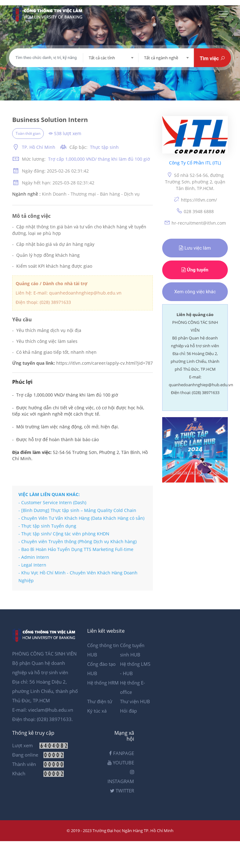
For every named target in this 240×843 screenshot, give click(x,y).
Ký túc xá (97, 711)
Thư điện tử (99, 701)
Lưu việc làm (195, 248)
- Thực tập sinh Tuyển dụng (47, 526)
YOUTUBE (121, 762)
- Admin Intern (33, 557)
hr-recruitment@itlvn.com (195, 222)
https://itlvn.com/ (195, 199)
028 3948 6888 (195, 211)
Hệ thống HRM (103, 683)
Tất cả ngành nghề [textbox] (161, 58)
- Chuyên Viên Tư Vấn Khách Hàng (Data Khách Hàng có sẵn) (81, 518)
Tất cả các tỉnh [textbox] (102, 58)
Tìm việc (212, 58)
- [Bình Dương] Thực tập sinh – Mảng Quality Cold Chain (77, 510)
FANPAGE (121, 753)
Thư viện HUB (135, 701)
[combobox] (110, 57)
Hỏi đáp (128, 711)
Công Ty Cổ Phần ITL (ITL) (195, 163)
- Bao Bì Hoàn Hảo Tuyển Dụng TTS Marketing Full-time (75, 549)
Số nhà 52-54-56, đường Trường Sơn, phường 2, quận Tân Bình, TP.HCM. (195, 181)
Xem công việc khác (195, 292)
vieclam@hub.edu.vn (50, 710)
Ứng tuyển (195, 270)
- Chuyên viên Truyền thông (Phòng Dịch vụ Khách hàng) (77, 541)
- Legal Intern (32, 565)
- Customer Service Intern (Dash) (52, 502)
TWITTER (122, 790)
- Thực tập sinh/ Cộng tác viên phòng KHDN (63, 534)
